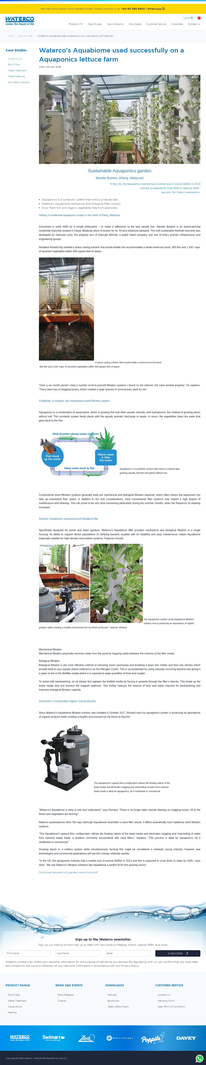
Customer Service (156, 24)
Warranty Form (166, 1000)
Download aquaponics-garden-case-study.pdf (68, 872)
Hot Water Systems (18, 82)
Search (187, 18)
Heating (12, 1012)
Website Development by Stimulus (50, 1058)
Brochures (113, 1000)
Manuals (112, 995)
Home (199, 18)
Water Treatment (17, 70)
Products (74, 24)
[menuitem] (28, 995)
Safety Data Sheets (118, 1006)
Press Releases (66, 995)
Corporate (177, 24)
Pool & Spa (14, 64)
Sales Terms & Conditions (171, 1006)
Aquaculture (25, 36)
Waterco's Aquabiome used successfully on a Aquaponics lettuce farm (75, 36)
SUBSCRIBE (178, 954)
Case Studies (95, 24)
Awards (62, 1000)
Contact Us (194, 24)
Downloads (135, 24)
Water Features (16, 76)
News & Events (115, 24)
